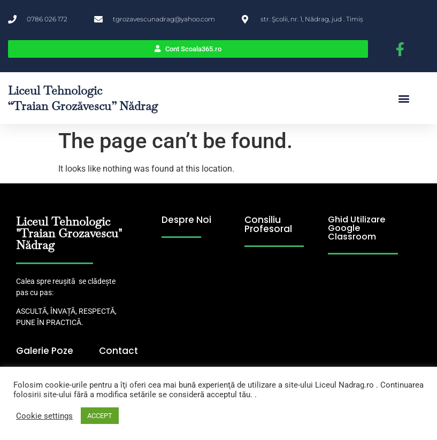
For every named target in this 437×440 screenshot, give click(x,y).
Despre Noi (186, 219)
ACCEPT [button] (99, 416)
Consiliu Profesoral (268, 224)
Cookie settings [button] (44, 416)
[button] (403, 98)
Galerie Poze (44, 350)
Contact (118, 350)
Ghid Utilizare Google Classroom (356, 228)
